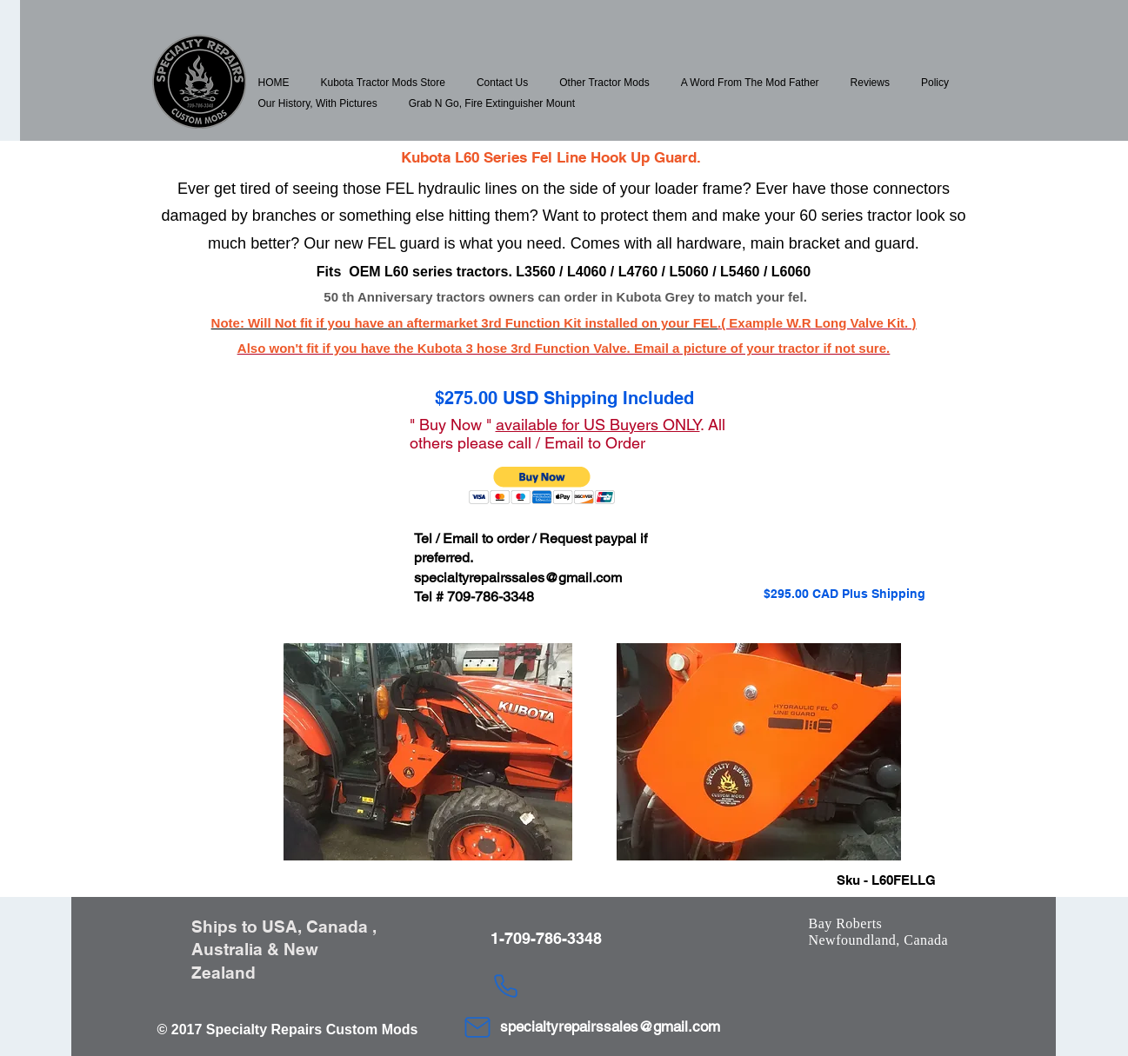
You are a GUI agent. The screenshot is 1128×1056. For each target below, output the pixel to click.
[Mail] (477, 1027)
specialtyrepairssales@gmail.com (518, 577)
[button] (383, 82)
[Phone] (506, 986)
